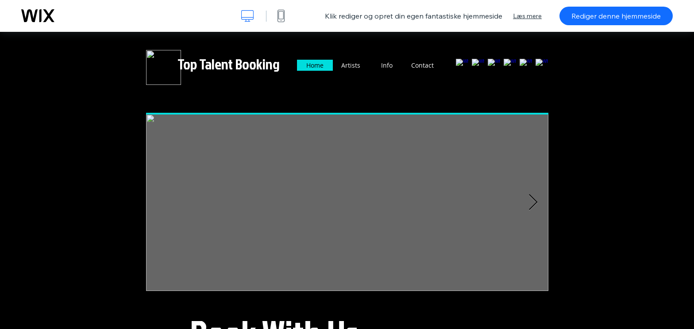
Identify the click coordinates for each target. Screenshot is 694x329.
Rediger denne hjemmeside (616, 15)
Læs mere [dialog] (527, 16)
